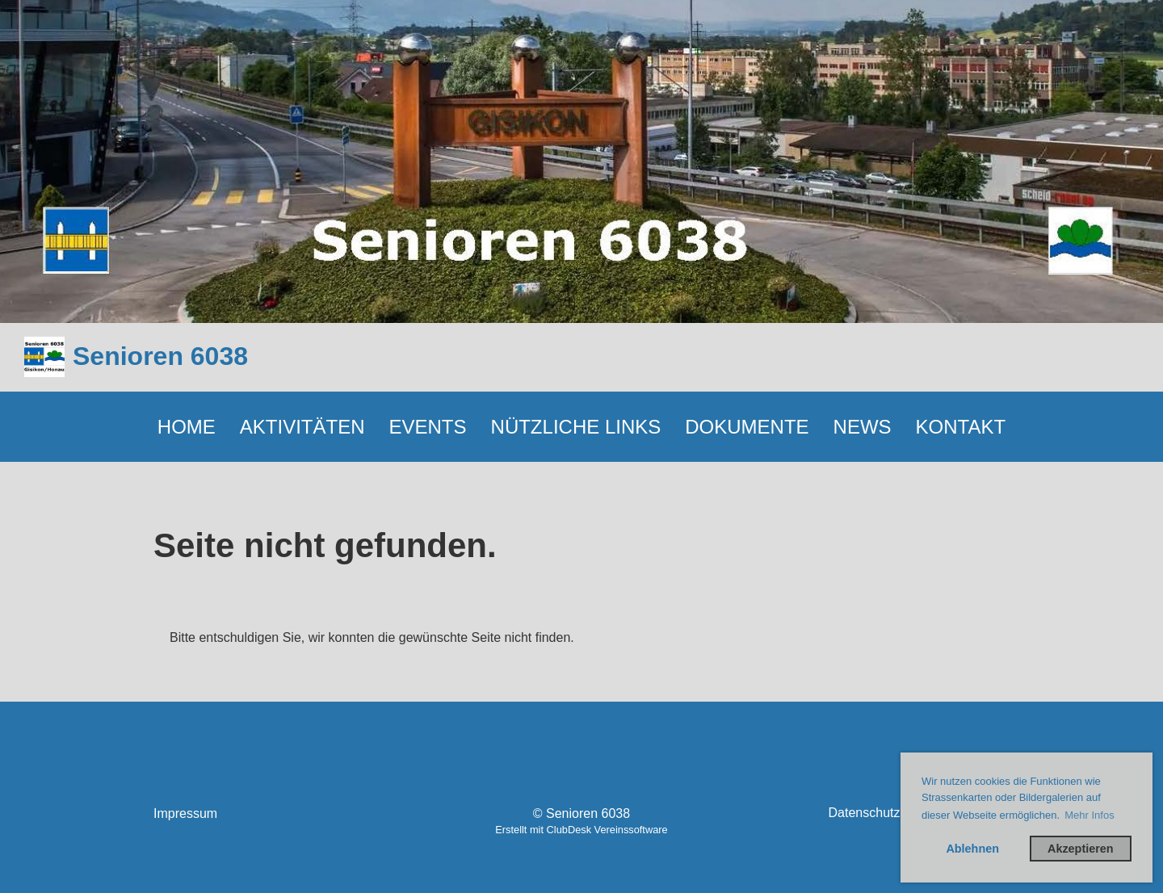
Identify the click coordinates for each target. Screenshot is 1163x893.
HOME (186, 427)
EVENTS (428, 427)
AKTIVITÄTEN (302, 427)
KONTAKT (961, 427)
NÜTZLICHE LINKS (576, 427)
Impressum (185, 813)
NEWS (862, 427)
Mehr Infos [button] (1089, 815)
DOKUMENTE (746, 427)
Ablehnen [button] (972, 848)
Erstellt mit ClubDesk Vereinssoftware (581, 830)
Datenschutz (865, 813)
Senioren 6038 (160, 356)
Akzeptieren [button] (1081, 848)
